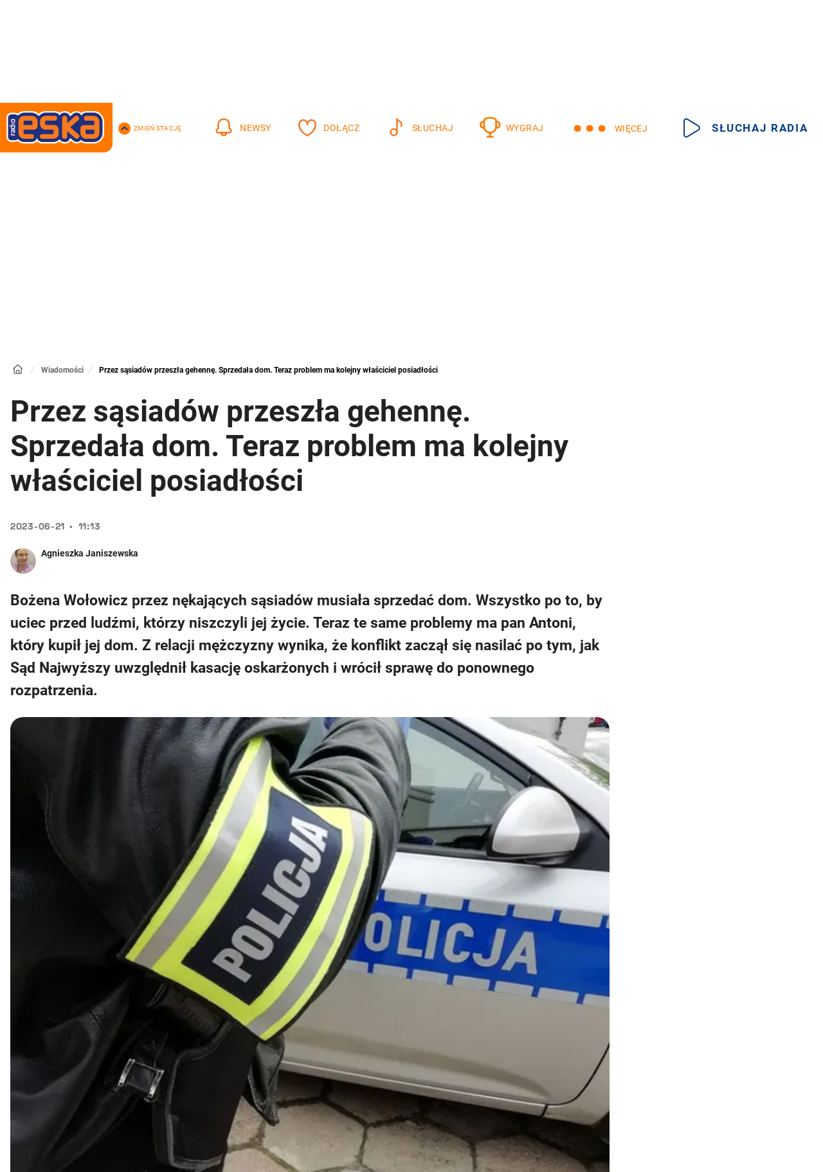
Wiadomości (62, 370)
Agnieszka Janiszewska (89, 553)
